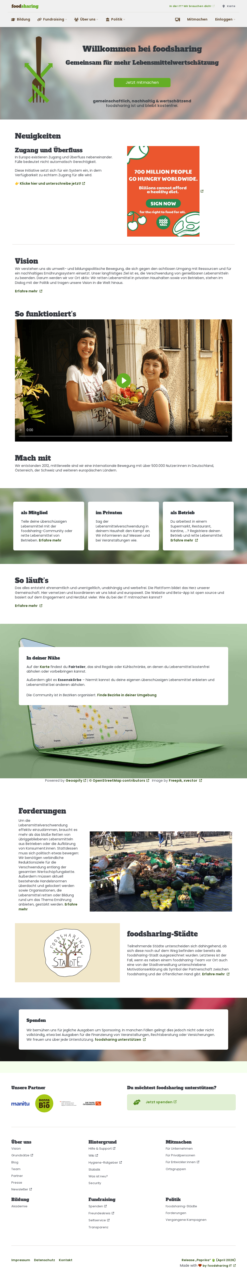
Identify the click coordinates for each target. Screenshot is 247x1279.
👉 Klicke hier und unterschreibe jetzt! (48, 183)
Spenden (96, 1206)
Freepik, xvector (183, 780)
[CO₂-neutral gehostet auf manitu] (20, 1103)
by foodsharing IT (217, 1266)
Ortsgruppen (176, 1169)
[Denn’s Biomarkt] (44, 1103)
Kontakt (65, 1260)
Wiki (91, 1155)
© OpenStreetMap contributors (117, 780)
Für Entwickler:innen (181, 1162)
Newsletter (19, 1189)
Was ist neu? (98, 1176)
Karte (45, 666)
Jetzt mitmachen (142, 82)
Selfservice (97, 1220)
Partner (17, 1176)
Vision (16, 1148)
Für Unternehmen (179, 1148)
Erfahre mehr (26, 291)
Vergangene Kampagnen (186, 1220)
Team (16, 1169)
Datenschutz (44, 1260)
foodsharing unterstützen (118, 1039)
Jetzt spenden (152, 1102)
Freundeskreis (99, 1213)
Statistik (94, 1169)
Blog (14, 1162)
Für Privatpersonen (180, 1155)
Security (95, 1183)
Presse (16, 1183)
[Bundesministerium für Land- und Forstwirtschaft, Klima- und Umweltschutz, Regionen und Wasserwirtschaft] (68, 1103)
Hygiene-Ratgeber (103, 1162)
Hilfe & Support (100, 1148)
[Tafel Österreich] (92, 1103)
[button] (52, 19)
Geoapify (74, 780)
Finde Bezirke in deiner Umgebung (127, 695)
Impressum (20, 1260)
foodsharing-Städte (181, 1206)
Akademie (19, 1206)
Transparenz (98, 1227)
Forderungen (176, 1213)
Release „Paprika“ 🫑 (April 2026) (209, 1260)
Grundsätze (20, 1155)
